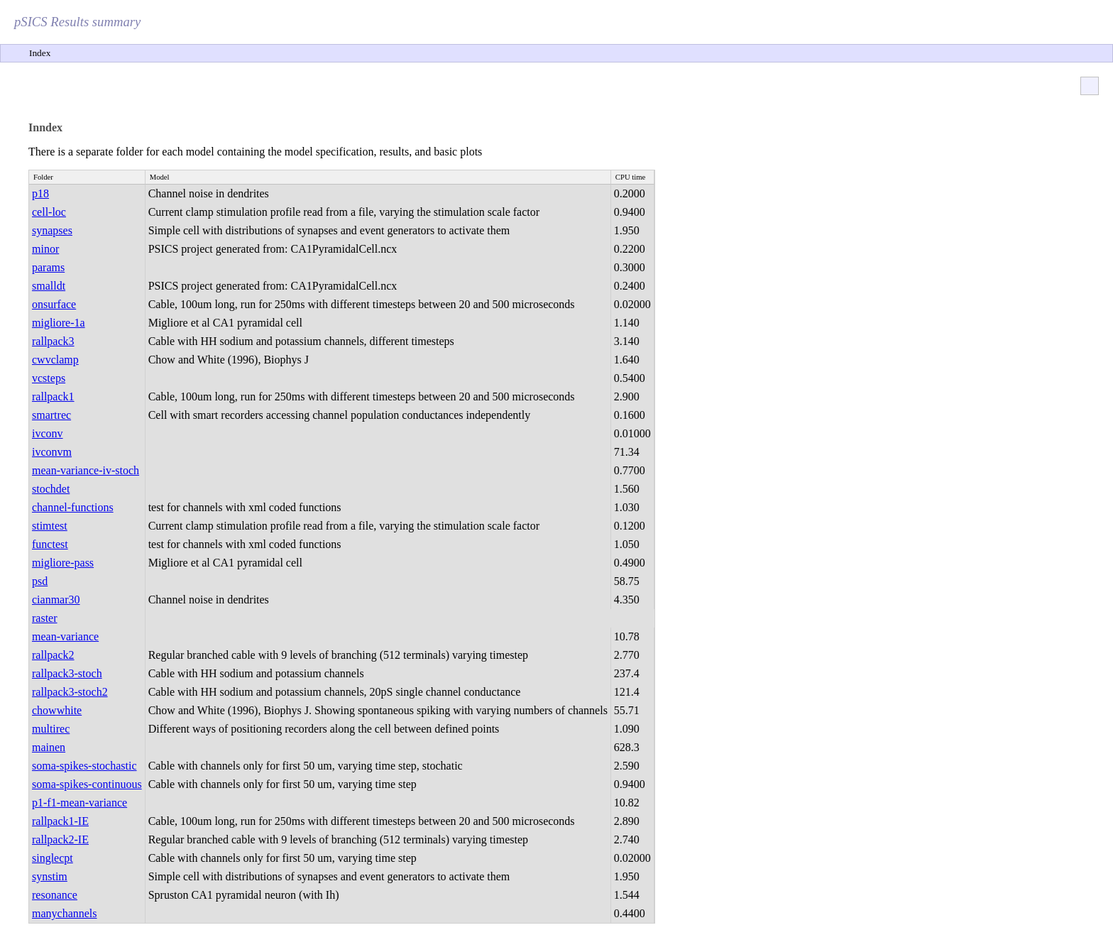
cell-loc (49, 212)
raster (44, 618)
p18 (40, 193)
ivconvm (52, 452)
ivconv (47, 433)
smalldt (48, 286)
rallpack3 (53, 341)
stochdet (51, 489)
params (48, 267)
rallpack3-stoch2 (70, 692)
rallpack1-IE (60, 821)
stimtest (49, 526)
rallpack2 (53, 655)
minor (45, 249)
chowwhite (57, 710)
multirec (51, 729)
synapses (52, 230)
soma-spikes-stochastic (84, 766)
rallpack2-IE (60, 839)
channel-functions (73, 507)
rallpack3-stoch (67, 673)
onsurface (54, 304)
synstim (49, 876)
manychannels (64, 913)
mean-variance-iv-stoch (85, 470)
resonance (54, 895)
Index (39, 53)
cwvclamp (55, 360)
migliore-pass (63, 563)
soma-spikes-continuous (87, 784)
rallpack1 (53, 396)
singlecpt (52, 858)
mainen (48, 747)
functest (50, 544)
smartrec (51, 415)
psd (40, 581)
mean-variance (65, 636)
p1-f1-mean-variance (79, 803)
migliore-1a (58, 323)
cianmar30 (56, 599)
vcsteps (48, 378)
